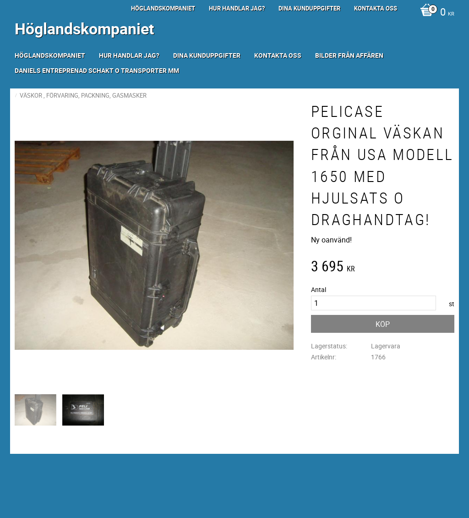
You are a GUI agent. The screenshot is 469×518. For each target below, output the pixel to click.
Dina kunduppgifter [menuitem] (309, 8)
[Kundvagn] (434, 13)
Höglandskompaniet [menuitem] (163, 8)
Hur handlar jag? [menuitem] (237, 8)
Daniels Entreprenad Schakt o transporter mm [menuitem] (97, 70)
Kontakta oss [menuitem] (375, 8)
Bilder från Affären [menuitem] (349, 55)
